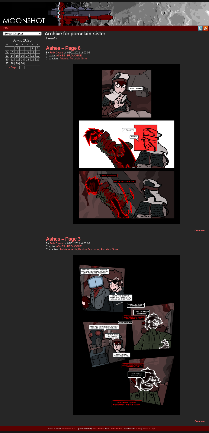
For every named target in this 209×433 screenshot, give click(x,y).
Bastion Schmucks (88, 249)
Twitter (200, 28)
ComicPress (116, 428)
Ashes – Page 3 (63, 239)
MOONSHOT (104, 14)
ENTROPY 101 (69, 428)
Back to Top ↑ (150, 428)
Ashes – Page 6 (63, 48)
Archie (63, 249)
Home (5, 28)
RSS (205, 28)
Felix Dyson (56, 52)
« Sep (12, 67)
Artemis (64, 58)
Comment (200, 230)
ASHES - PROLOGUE (69, 55)
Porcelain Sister (79, 58)
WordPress (98, 428)
